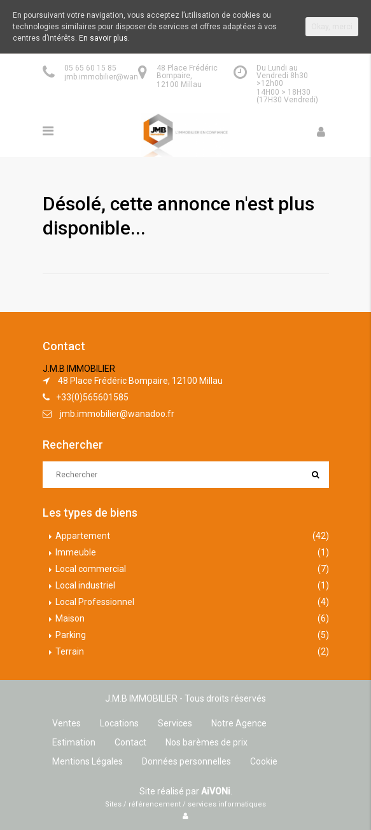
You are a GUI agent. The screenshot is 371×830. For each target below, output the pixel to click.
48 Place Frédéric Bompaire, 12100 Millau (140, 381)
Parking (70, 635)
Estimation (73, 742)
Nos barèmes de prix (206, 742)
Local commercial (90, 569)
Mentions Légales (87, 761)
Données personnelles (186, 761)
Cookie (263, 761)
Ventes (66, 723)
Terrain (69, 651)
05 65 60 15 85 (90, 68)
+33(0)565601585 (92, 397)
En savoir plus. (104, 38)
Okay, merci (332, 26)
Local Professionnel (94, 602)
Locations (119, 723)
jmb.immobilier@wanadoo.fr (113, 76)
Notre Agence (239, 723)
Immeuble (75, 552)
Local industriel (85, 585)
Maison (70, 618)
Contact (130, 742)
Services (175, 723)
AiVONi (215, 791)
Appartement (82, 536)
